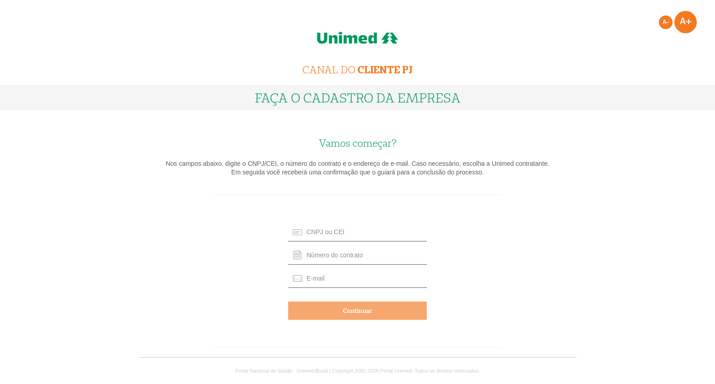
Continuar (357, 311)
